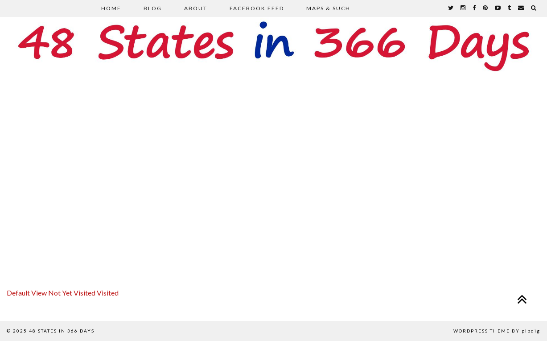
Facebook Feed (257, 8)
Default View (27, 292)
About (195, 8)
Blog (153, 8)
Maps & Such (328, 8)
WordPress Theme (481, 330)
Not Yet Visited (72, 292)
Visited (108, 292)
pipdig (531, 330)
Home (111, 8)
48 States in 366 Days (62, 330)
